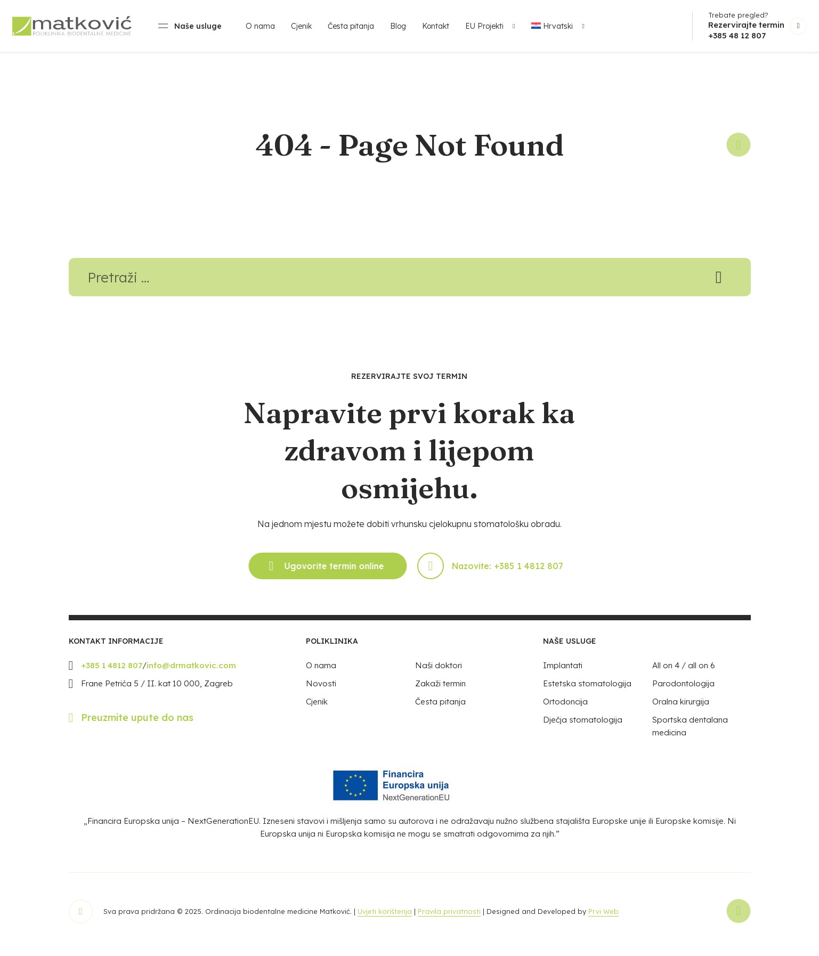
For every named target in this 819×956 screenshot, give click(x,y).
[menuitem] (555, 26)
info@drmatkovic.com (191, 671)
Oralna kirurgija (680, 707)
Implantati (562, 671)
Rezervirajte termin (746, 25)
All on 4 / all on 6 (683, 671)
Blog (398, 26)
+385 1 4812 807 (111, 671)
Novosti (321, 689)
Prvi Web (603, 917)
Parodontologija (683, 689)
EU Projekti (484, 26)
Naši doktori (438, 671)
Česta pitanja (351, 26)
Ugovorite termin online (323, 571)
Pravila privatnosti (449, 917)
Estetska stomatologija (587, 689)
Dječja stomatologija (582, 725)
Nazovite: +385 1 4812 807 (494, 571)
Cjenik (301, 26)
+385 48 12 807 (737, 35)
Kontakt (435, 26)
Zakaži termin (440, 689)
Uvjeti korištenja (385, 917)
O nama (260, 26)
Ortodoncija (565, 707)
